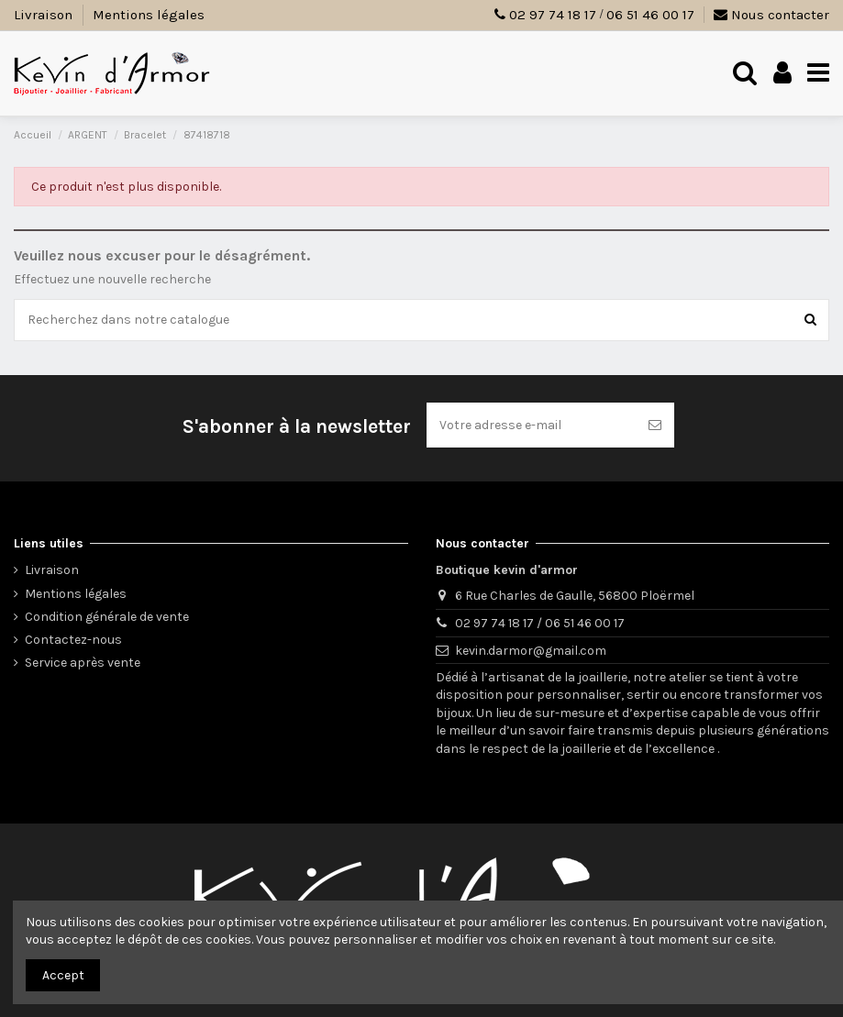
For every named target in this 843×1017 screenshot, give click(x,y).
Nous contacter (771, 14)
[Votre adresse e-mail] (531, 425)
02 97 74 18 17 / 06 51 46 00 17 (540, 623)
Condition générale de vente (107, 617)
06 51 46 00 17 (650, 14)
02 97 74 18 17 (552, 14)
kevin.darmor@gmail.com (530, 650)
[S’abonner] (655, 425)
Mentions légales (149, 14)
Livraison (45, 14)
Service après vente (82, 662)
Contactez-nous (73, 639)
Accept (63, 975)
